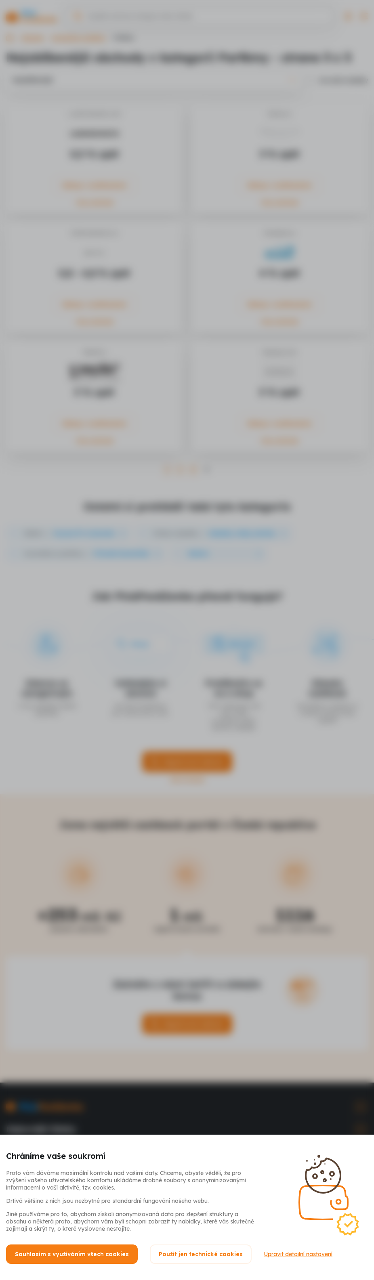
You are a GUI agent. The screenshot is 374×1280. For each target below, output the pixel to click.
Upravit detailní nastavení (298, 1254)
